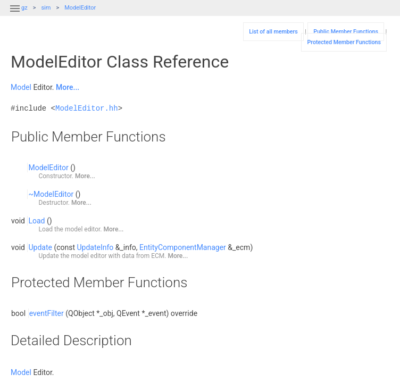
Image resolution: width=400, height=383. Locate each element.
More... (67, 87)
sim (46, 7)
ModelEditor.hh (86, 108)
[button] (15, 15)
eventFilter (46, 313)
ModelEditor (80, 7)
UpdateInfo (95, 247)
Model (21, 87)
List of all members (273, 31)
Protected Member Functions (344, 42)
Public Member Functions (345, 31)
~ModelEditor (50, 194)
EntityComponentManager (182, 247)
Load (36, 221)
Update (40, 247)
